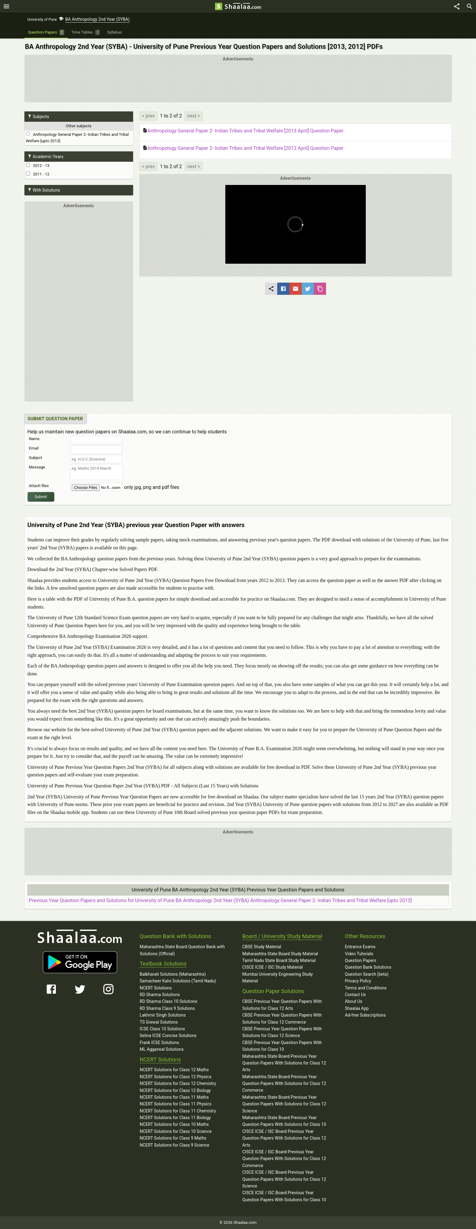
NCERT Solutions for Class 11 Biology (175, 1117)
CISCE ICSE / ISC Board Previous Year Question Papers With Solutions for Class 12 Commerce (284, 1158)
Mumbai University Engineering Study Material (277, 977)
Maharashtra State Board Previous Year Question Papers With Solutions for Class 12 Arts (284, 1063)
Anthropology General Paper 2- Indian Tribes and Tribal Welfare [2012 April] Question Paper (243, 148)
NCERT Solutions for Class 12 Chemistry (178, 1083)
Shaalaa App (357, 1008)
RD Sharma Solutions (160, 994)
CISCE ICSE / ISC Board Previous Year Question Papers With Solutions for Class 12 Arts (284, 1138)
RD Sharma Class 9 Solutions (167, 1008)
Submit (41, 496)
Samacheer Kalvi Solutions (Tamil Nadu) (178, 980)
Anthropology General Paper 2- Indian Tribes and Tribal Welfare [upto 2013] (77, 137)
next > (193, 116)
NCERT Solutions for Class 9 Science (174, 1145)
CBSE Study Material (261, 946)
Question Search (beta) (367, 974)
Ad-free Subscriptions (365, 1015)
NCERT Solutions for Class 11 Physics (176, 1103)
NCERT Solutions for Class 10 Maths (174, 1124)
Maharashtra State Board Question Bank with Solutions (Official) (182, 950)
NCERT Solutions (156, 987)
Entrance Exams (360, 946)
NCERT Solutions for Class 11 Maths (174, 1097)
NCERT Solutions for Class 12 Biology (175, 1090)
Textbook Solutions (163, 963)
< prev (148, 116)
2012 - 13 (37, 165)
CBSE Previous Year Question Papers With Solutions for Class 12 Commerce (282, 1018)
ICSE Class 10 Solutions (162, 1028)
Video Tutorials (359, 953)
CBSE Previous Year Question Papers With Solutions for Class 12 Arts (282, 1004)
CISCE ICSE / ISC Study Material (272, 967)
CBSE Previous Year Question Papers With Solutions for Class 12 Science (282, 1032)
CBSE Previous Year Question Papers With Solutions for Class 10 (282, 1046)
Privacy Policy (358, 980)
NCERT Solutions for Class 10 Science (176, 1131)
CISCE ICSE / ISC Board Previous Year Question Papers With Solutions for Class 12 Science (284, 1179)
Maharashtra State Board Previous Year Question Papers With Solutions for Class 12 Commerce (284, 1083)
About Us (353, 1001)
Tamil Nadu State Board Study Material (279, 960)
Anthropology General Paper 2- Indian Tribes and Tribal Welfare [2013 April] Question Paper (243, 131)
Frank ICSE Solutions (159, 1042)
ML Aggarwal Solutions (162, 1049)
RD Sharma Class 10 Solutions (169, 1001)
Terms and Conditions (366, 987)
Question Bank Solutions (368, 967)
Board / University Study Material (282, 936)
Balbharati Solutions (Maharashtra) (173, 974)
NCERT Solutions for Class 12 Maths (174, 1069)
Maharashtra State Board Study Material (280, 953)
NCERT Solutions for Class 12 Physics (176, 1076)
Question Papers (360, 960)
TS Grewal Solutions (159, 1022)
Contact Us (355, 994)
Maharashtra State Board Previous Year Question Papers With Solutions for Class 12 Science (284, 1104)
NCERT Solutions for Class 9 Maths (173, 1138)
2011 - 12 (37, 174)
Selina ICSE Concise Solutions (168, 1035)
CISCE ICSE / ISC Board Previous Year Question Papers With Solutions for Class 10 (284, 1196)
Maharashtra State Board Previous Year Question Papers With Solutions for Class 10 (284, 1121)
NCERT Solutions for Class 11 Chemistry (178, 1110)
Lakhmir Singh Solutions (163, 1015)
